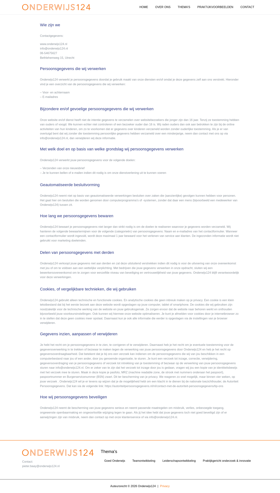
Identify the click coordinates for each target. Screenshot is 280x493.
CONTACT (247, 7)
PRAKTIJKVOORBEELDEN (215, 7)
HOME (143, 7)
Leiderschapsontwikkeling (179, 460)
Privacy (165, 486)
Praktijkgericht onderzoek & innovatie (227, 460)
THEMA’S (184, 7)
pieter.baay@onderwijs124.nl (41, 466)
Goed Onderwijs (114, 460)
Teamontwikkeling (143, 460)
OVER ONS (163, 7)
